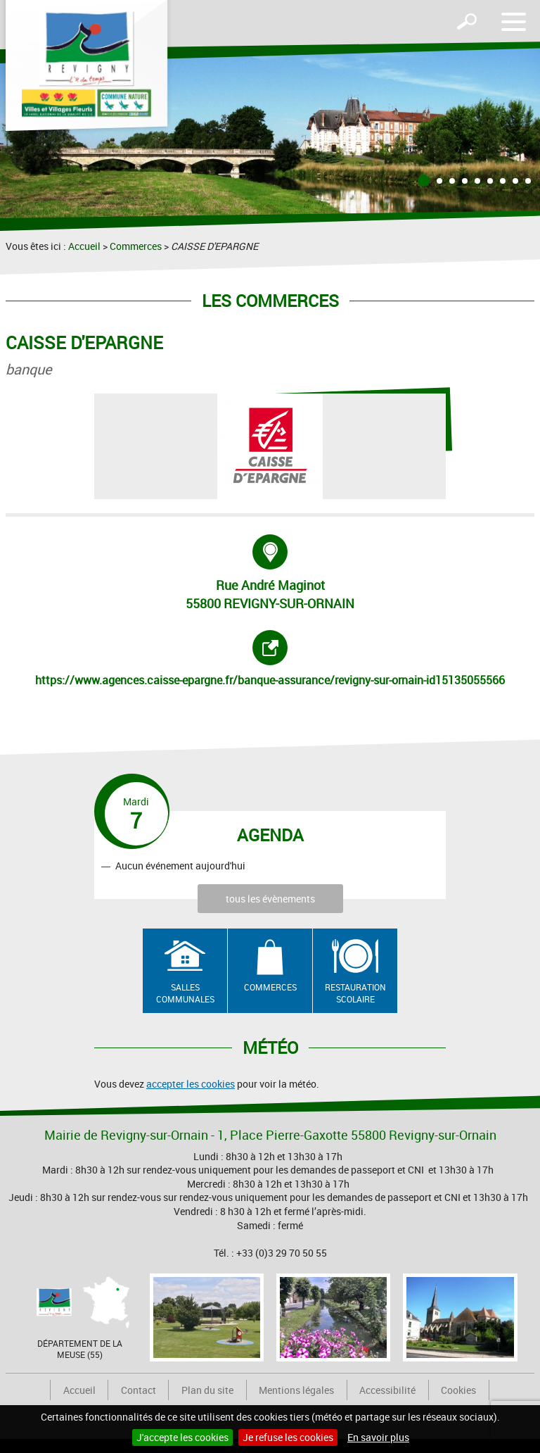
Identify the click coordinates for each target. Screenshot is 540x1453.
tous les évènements (270, 898)
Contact (138, 1390)
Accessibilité (387, 1390)
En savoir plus (378, 1437)
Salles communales (185, 993)
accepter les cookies (190, 1083)
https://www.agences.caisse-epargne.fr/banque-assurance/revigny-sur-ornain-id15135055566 (270, 659)
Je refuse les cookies (288, 1437)
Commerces (136, 246)
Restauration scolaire (355, 993)
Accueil (84, 246)
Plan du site (207, 1390)
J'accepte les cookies (182, 1437)
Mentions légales (296, 1390)
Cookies (458, 1390)
